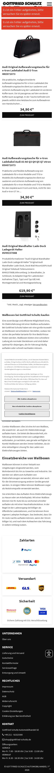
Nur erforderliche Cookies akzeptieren (27, 406)
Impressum (36, 391)
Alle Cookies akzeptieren (27, 399)
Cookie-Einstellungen (27, 414)
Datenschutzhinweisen (19, 391)
